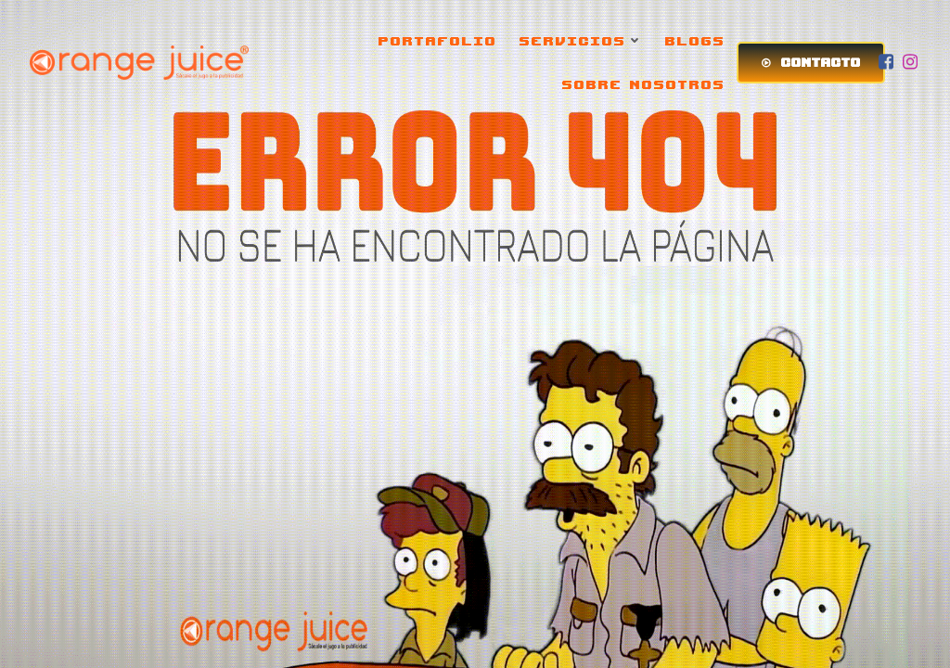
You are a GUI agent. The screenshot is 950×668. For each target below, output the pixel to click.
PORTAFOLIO (438, 40)
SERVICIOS (581, 40)
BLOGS (695, 40)
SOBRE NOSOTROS (643, 84)
